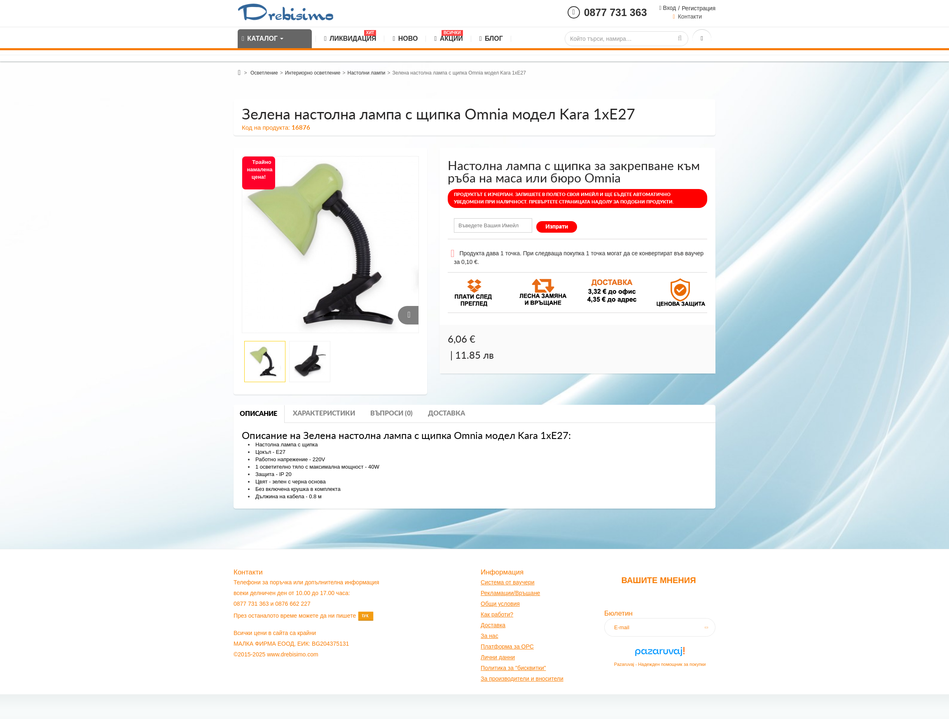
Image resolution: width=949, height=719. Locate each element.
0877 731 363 (615, 12)
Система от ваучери (508, 582)
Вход (668, 8)
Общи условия (500, 603)
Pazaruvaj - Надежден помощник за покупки (660, 664)
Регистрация (698, 8)
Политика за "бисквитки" (513, 668)
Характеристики (324, 413)
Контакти (690, 16)
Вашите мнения (658, 580)
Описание (258, 414)
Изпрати (556, 227)
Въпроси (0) (391, 413)
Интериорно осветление (313, 73)
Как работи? (497, 614)
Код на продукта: (266, 127)
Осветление (264, 73)
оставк (494, 625)
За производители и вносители (522, 678)
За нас (489, 636)
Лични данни (498, 657)
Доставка (446, 413)
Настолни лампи (366, 73)
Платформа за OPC (507, 646)
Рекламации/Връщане (510, 593)
